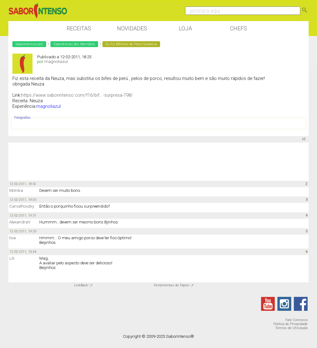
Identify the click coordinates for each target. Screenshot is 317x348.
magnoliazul (56, 61)
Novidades (132, 28)
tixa (12, 238)
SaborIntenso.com (29, 44)
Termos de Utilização (291, 328)
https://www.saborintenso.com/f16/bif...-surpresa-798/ (77, 95)
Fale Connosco (296, 320)
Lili (11, 258)
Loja (185, 28)
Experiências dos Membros (74, 44)
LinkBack (81, 285)
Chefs (238, 28)
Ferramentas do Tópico (171, 285)
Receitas (79, 28)
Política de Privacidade (290, 324)
